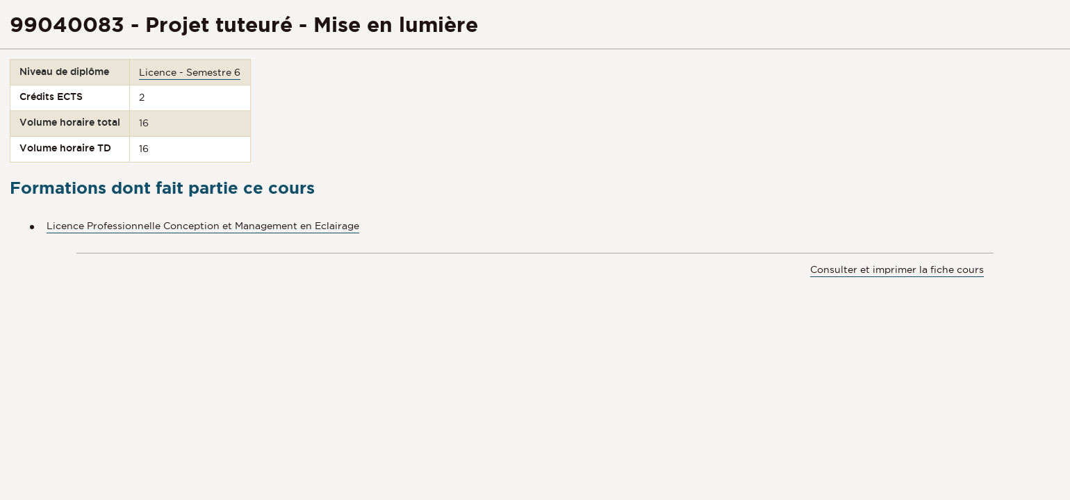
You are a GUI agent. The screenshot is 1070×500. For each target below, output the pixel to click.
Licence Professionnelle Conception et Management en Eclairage (203, 225)
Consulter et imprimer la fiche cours (897, 269)
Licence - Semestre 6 (189, 72)
